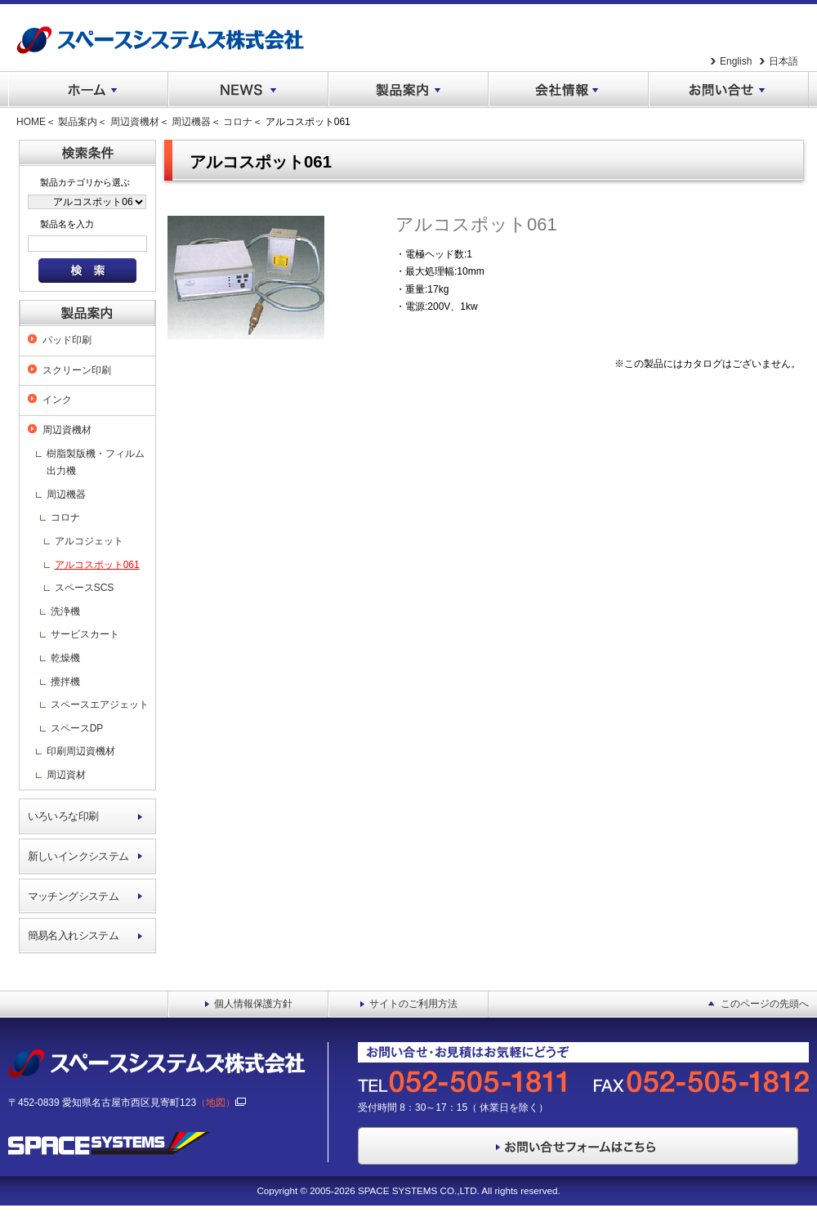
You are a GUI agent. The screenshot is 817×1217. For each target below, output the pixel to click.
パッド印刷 (67, 340)
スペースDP (77, 728)
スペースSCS (84, 587)
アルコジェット (89, 541)
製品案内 (408, 90)
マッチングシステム (73, 896)
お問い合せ (729, 90)
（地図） (221, 1102)
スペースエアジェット (100, 704)
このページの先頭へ (765, 1003)
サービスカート (85, 634)
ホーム (88, 90)
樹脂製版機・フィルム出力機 (96, 462)
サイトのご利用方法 (413, 1003)
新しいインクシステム (78, 856)
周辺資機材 (134, 122)
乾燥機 (65, 658)
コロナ (237, 122)
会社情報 (569, 90)
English (736, 61)
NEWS (248, 90)
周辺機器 (191, 122)
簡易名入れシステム (73, 935)
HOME (31, 122)
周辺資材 (66, 775)
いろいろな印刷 (63, 816)
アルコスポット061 (97, 564)
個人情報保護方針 (253, 1003)
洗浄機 (65, 611)
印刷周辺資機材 (81, 751)
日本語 (783, 61)
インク (57, 399)
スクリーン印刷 (76, 370)
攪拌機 (65, 681)
